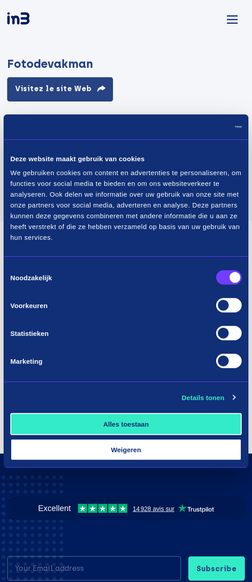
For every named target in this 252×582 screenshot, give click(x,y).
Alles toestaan (126, 424)
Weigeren (126, 449)
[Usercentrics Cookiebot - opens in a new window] (202, 127)
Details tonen (203, 397)
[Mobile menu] (232, 18)
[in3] (34, 20)
